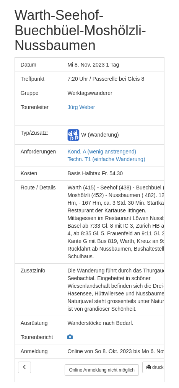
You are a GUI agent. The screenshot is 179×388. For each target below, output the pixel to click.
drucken (157, 367)
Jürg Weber (81, 107)
